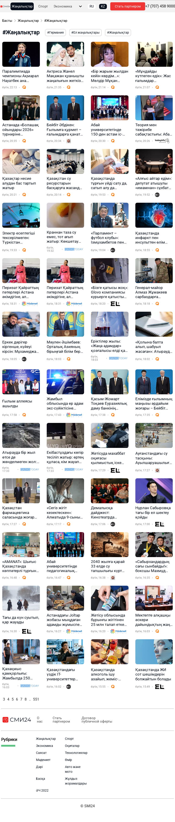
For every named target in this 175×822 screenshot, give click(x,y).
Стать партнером (128, 6)
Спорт (43, 6)
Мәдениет (43, 760)
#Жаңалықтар (55, 21)
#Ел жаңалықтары (85, 32)
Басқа (40, 778)
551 (36, 699)
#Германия (55, 32)
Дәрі (39, 767)
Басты (7, 21)
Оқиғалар (72, 746)
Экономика (63, 6)
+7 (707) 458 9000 (160, 6)
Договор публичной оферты (93, 719)
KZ (103, 6)
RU (92, 6)
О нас (39, 719)
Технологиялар (76, 753)
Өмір (68, 760)
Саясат (41, 753)
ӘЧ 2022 (42, 790)
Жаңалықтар (22, 6)
